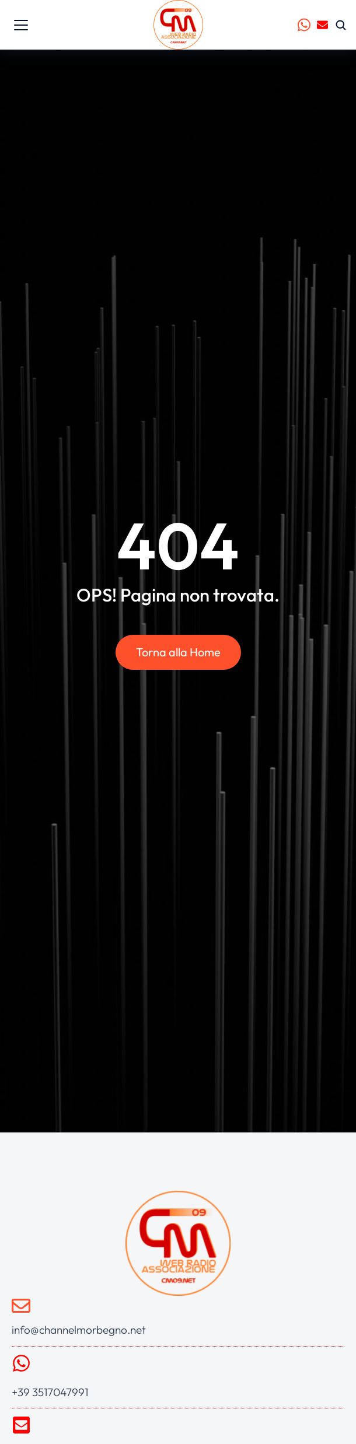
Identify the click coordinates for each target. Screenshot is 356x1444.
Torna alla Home (178, 652)
